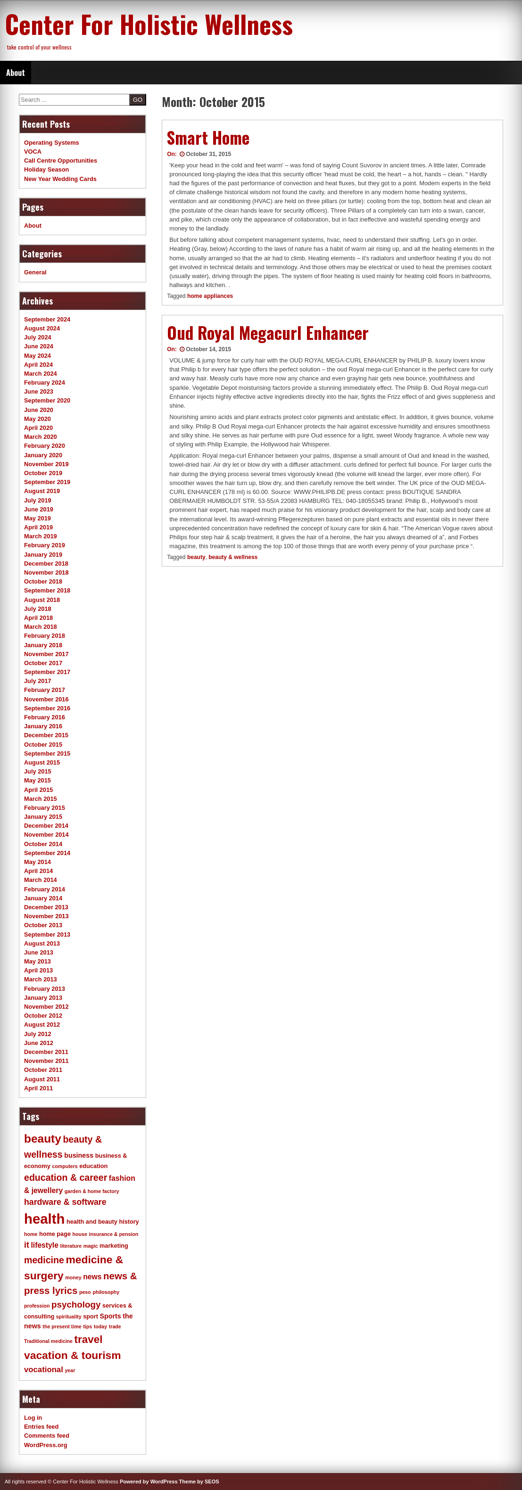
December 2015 (46, 735)
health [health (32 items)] (44, 1219)
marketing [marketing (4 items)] (113, 1246)
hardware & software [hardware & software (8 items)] (65, 1202)
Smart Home (208, 137)
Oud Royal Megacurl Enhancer (268, 332)
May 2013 (37, 961)
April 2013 (38, 970)
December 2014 (46, 825)
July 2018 (37, 608)
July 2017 (37, 680)
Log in (33, 1417)
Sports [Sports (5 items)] (110, 1316)
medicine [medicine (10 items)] (44, 1260)
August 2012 (42, 1024)
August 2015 (42, 762)
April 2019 (38, 527)
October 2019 (43, 473)
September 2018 (47, 590)
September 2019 (47, 482)
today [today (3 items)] (100, 1326)
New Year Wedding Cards (60, 178)
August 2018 (42, 599)
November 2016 (46, 699)
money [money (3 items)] (73, 1277)
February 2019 (44, 545)
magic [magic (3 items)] (90, 1246)
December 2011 (46, 1051)
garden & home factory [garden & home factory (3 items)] (92, 1191)
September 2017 (47, 671)
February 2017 (44, 689)
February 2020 (44, 445)
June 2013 (38, 952)
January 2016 (43, 726)
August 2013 (42, 943)
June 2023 (38, 391)
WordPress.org (45, 1445)
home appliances (210, 296)
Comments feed (46, 1435)
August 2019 (42, 490)
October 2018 (43, 581)
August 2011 (42, 1079)
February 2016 (44, 717)
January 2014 (43, 898)
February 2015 (44, 807)
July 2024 (37, 337)
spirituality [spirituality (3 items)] (69, 1316)
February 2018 (44, 635)
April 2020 (38, 427)
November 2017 (46, 654)
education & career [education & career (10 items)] (65, 1177)
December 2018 (46, 563)
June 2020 (38, 409)
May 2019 (37, 518)
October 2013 (43, 925)
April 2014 (38, 870)
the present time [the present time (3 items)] (61, 1326)
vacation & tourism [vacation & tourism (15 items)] (72, 1355)
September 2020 (47, 400)
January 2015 (43, 816)
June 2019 (38, 509)
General (35, 272)
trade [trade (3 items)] (115, 1326)
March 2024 (40, 373)
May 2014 (37, 861)
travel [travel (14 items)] (89, 1339)
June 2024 (38, 346)
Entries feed (41, 1426)
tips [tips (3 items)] (87, 1326)
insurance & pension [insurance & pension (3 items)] (113, 1234)
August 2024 (42, 328)
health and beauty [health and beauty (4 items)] (91, 1221)
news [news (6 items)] (92, 1277)
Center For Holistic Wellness (149, 23)
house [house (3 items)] (80, 1234)
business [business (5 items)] (78, 1155)
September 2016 (47, 708)
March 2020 (40, 436)
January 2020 (43, 455)
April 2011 (38, 1088)
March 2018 (40, 626)
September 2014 (47, 852)
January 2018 (43, 645)
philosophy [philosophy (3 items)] (105, 1292)
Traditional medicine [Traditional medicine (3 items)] (48, 1341)
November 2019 (46, 464)
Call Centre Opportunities (60, 160)
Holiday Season (46, 169)
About (15, 72)
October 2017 (43, 663)
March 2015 (40, 798)
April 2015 (38, 789)
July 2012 (37, 1033)
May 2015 (37, 780)
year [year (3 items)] (70, 1370)
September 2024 (47, 319)
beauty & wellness (232, 557)
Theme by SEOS (199, 1481)
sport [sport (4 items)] (90, 1316)
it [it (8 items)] (26, 1245)
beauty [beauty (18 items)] (42, 1138)
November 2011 (46, 1060)
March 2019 (40, 536)
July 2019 (37, 500)
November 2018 (46, 572)
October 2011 (43, 1069)
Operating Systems (51, 142)
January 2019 (43, 554)
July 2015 (37, 771)
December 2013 (46, 907)
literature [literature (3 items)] (71, 1246)
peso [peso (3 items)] (85, 1292)
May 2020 (37, 418)
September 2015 (47, 753)
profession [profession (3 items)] (37, 1306)
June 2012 (38, 1042)
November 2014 (46, 834)
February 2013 (44, 988)
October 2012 (43, 1015)
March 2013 (40, 979)
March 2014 (40, 879)
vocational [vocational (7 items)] (43, 1369)
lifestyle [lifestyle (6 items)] (44, 1245)
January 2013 (43, 997)
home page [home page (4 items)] (55, 1234)
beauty (196, 557)
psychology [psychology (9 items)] (75, 1304)
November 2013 (46, 916)
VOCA (32, 151)
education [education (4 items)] (93, 1166)
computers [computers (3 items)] (64, 1166)
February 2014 (44, 889)
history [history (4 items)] (129, 1221)
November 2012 (46, 1006)
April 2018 (38, 617)
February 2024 (44, 382)
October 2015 (43, 744)
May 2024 (37, 355)
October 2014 (43, 844)
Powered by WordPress (149, 1481)
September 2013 (47, 934)
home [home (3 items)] (30, 1234)
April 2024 (38, 364)
